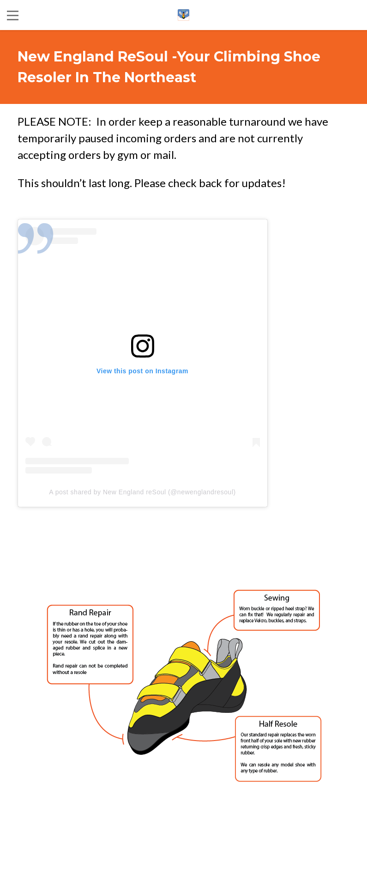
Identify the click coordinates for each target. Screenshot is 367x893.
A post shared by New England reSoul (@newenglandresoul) (142, 492)
